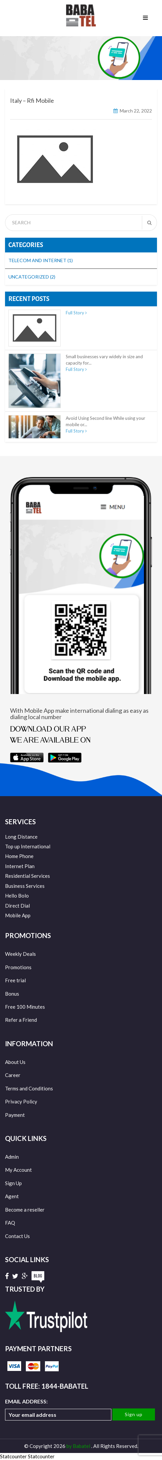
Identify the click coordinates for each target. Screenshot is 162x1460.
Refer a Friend (21, 1020)
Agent (12, 1196)
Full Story (76, 312)
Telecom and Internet (40, 260)
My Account (18, 1170)
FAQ (10, 1223)
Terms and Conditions (29, 1088)
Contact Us (17, 1236)
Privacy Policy (21, 1101)
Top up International (27, 846)
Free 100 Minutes (25, 1007)
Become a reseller (25, 1210)
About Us (15, 1062)
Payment (15, 1115)
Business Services (25, 886)
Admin (12, 1157)
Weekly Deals (20, 954)
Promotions (18, 967)
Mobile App (18, 915)
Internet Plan (20, 866)
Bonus (12, 994)
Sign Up (13, 1183)
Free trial (15, 980)
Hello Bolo (17, 896)
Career (12, 1075)
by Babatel (78, 1446)
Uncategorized (31, 277)
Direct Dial (17, 906)
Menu (145, 18)
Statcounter (13, 1456)
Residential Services (27, 876)
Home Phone (19, 856)
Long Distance (21, 837)
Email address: (58, 1409)
